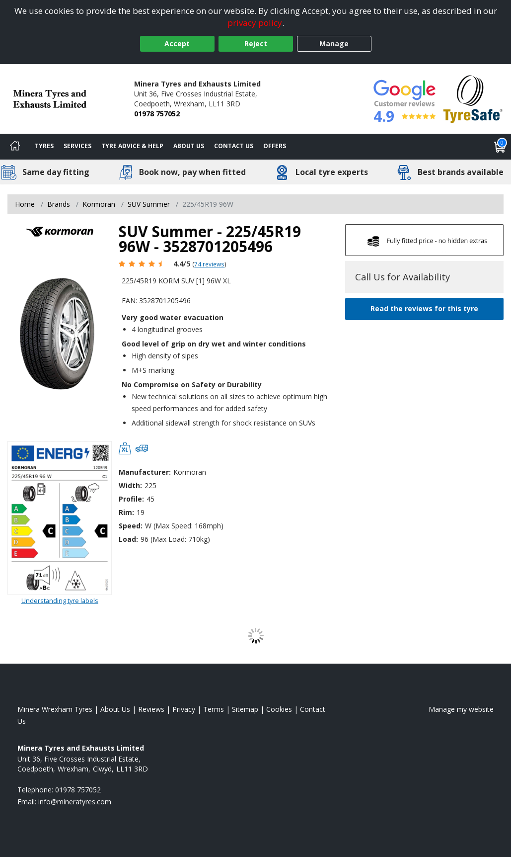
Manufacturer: (145, 472)
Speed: (131, 525)
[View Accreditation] (473, 98)
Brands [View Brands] (58, 204)
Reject (255, 43)
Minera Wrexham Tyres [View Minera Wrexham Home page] (54, 709)
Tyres (44, 146)
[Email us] (74, 801)
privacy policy (254, 22)
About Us (188, 146)
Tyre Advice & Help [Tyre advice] (132, 146)
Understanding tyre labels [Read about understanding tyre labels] (59, 600)
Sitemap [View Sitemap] (245, 709)
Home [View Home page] (25, 204)
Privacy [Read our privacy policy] (183, 709)
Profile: (131, 499)
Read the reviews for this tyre (424, 308)
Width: (130, 485)
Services (77, 146)
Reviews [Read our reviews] (151, 709)
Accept (177, 43)
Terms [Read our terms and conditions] (213, 709)
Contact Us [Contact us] (233, 146)
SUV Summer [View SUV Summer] (149, 204)
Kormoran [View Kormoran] (98, 204)
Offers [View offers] (274, 146)
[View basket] (500, 147)
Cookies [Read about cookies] (279, 709)
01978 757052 (157, 113)
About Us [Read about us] (115, 709)
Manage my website (461, 709)
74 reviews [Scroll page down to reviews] (209, 264)
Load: (128, 539)
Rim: (126, 512)
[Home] (15, 147)
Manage (334, 43)
